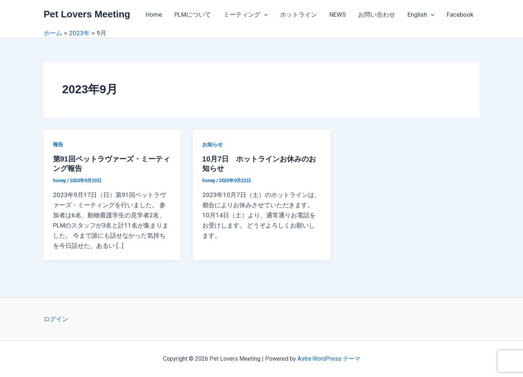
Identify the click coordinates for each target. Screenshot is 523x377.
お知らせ (212, 144)
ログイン (56, 319)
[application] (264, 14)
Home (154, 14)
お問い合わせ (376, 14)
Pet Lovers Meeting (87, 14)
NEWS (337, 14)
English (421, 14)
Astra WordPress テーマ (328, 358)
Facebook (460, 14)
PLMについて (192, 14)
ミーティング (245, 14)
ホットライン (298, 14)
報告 (58, 144)
